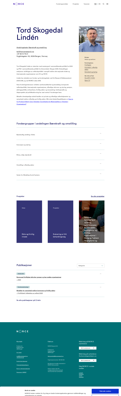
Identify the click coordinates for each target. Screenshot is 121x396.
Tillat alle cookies (105, 382)
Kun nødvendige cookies (105, 388)
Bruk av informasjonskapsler (23, 368)
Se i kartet (19, 352)
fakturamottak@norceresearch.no (55, 356)
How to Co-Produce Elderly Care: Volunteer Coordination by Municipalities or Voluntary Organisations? (45, 101)
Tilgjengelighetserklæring (23, 365)
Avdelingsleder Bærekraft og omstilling (32, 47)
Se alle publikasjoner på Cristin (29, 300)
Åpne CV (87, 80)
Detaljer (27, 392)
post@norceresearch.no (22, 356)
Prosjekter (76, 5)
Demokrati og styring (91, 72)
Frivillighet (88, 65)
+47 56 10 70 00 (20, 357)
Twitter (80, 375)
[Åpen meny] (107, 5)
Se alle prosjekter (97, 196)
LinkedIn (81, 373)
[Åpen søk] (103, 5)
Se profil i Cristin (90, 78)
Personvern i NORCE (21, 372)
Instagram (81, 377)
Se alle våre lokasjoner (22, 361)
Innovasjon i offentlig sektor (91, 68)
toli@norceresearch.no (25, 52)
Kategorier (91, 265)
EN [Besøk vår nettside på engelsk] (99, 5)
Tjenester (87, 5)
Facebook (81, 374)
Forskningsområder (62, 5)
